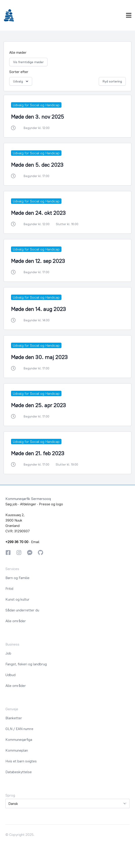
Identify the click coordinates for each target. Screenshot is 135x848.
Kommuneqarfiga (18, 739)
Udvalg (21, 81)
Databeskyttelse (18, 772)
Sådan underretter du (22, 610)
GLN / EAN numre (19, 728)
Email (35, 541)
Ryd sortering (112, 81)
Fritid (9, 588)
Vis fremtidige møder (28, 62)
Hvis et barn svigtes (21, 761)
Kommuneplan (16, 750)
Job (8, 653)
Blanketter (13, 718)
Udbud (10, 675)
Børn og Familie (17, 577)
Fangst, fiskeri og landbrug (26, 664)
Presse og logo (51, 504)
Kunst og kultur (17, 599)
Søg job (11, 504)
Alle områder (15, 621)
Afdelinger (28, 504)
